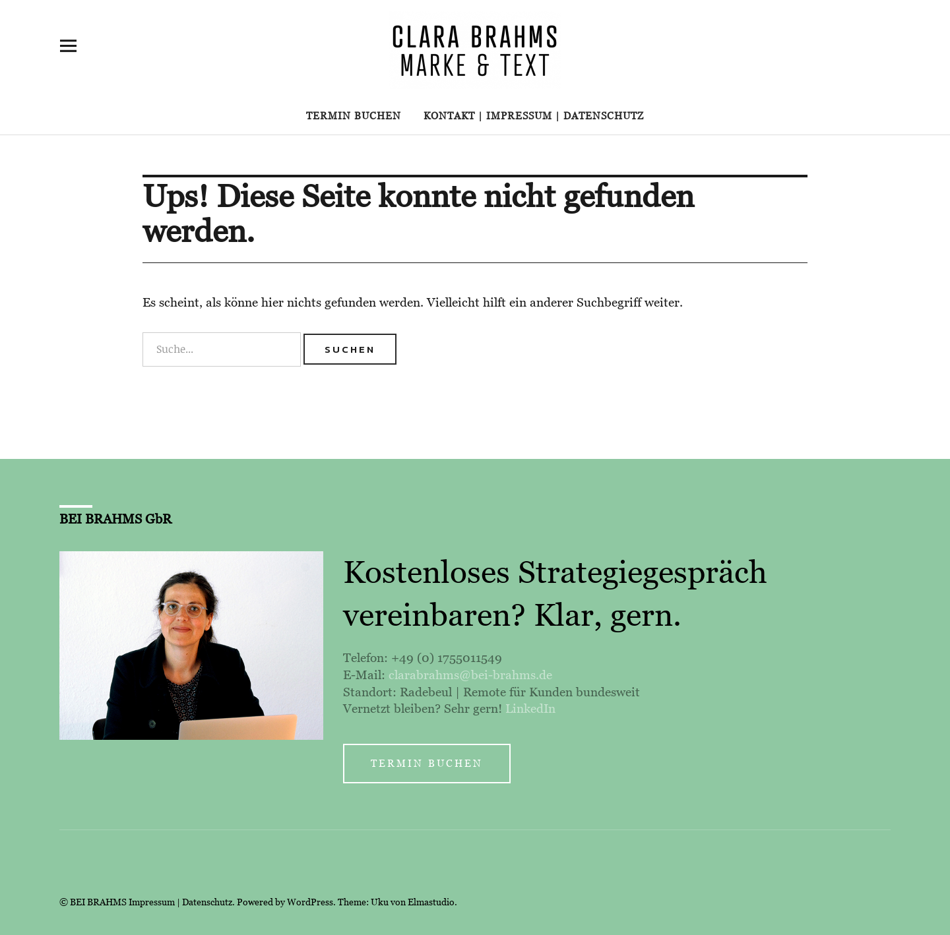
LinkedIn (530, 708)
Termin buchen (353, 115)
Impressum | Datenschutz (180, 902)
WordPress (310, 902)
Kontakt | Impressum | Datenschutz (534, 115)
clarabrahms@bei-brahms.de (470, 675)
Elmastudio (431, 902)
